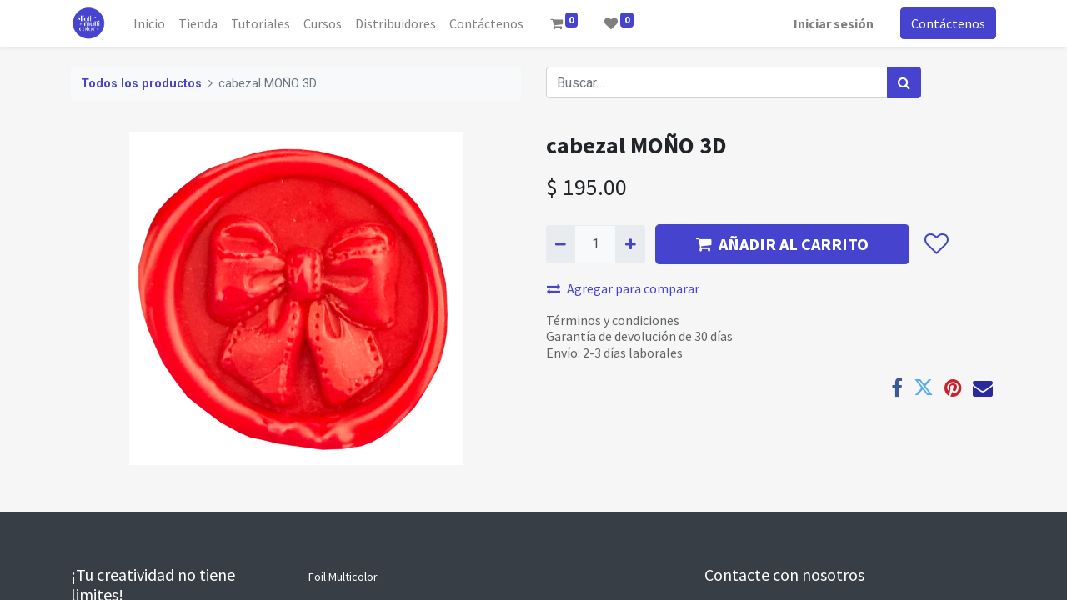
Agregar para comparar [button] (623, 288)
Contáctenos (948, 23)
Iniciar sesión (834, 23)
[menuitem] (149, 23)
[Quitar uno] (560, 244)
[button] (936, 244)
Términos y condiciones (612, 320)
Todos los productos (141, 84)
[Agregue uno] (629, 244)
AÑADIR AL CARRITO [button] (782, 243)
